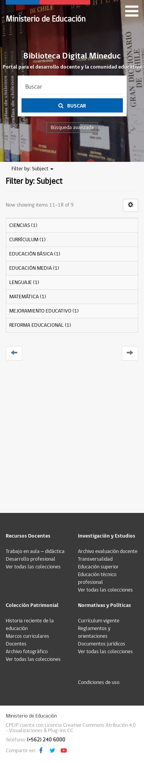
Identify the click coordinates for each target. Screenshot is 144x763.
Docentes (16, 644)
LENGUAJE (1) (24, 282)
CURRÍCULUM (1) (27, 240)
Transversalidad (95, 559)
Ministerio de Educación (46, 19)
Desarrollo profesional (30, 559)
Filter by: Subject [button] (32, 169)
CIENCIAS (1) (23, 225)
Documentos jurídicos (101, 644)
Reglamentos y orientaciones (94, 632)
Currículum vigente (98, 621)
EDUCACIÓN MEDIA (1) (34, 268)
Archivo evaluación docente (107, 551)
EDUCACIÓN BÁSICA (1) (34, 254)
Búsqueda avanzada (72, 127)
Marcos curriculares (27, 636)
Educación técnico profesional (97, 578)
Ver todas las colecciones (33, 567)
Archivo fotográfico (27, 651)
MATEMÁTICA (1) (27, 297)
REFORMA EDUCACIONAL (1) (40, 325)
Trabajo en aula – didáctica (35, 551)
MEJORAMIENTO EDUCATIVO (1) (44, 311)
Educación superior (98, 567)
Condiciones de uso (98, 682)
